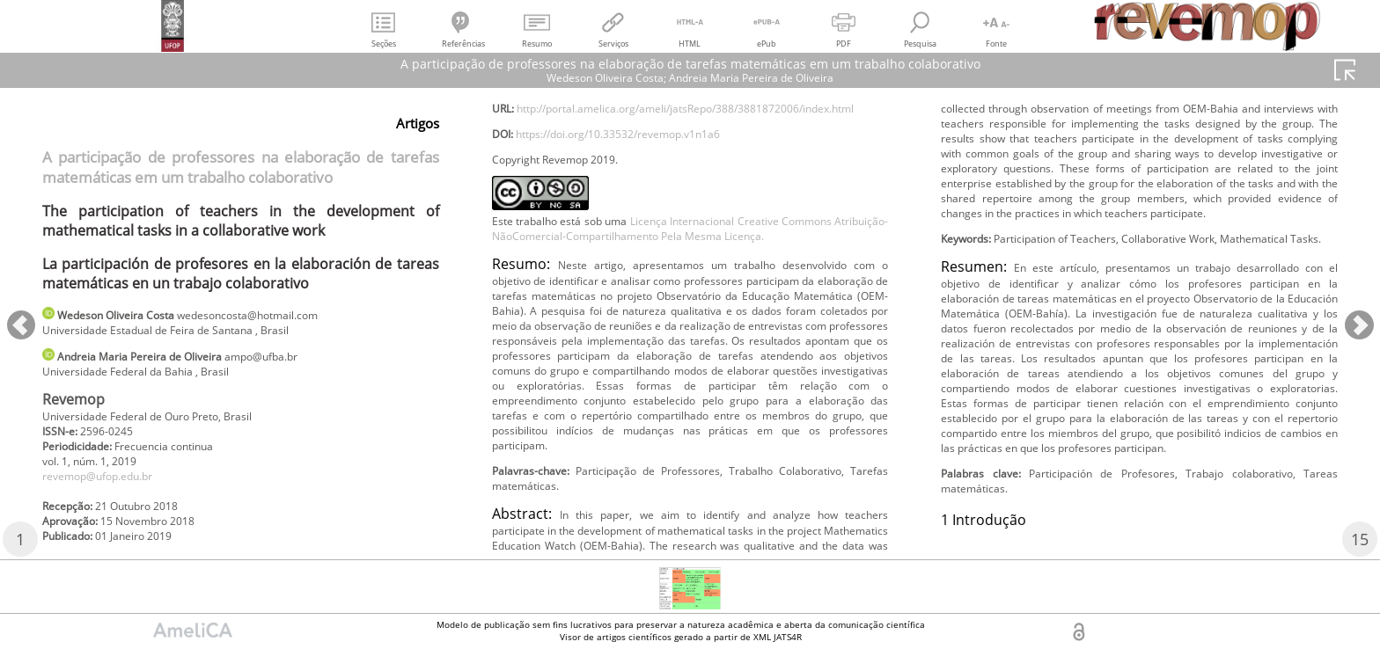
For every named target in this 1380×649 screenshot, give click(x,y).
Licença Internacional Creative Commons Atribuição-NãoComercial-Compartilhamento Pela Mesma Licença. (690, 310)
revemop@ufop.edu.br (109, 493)
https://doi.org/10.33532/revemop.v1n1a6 (643, 201)
